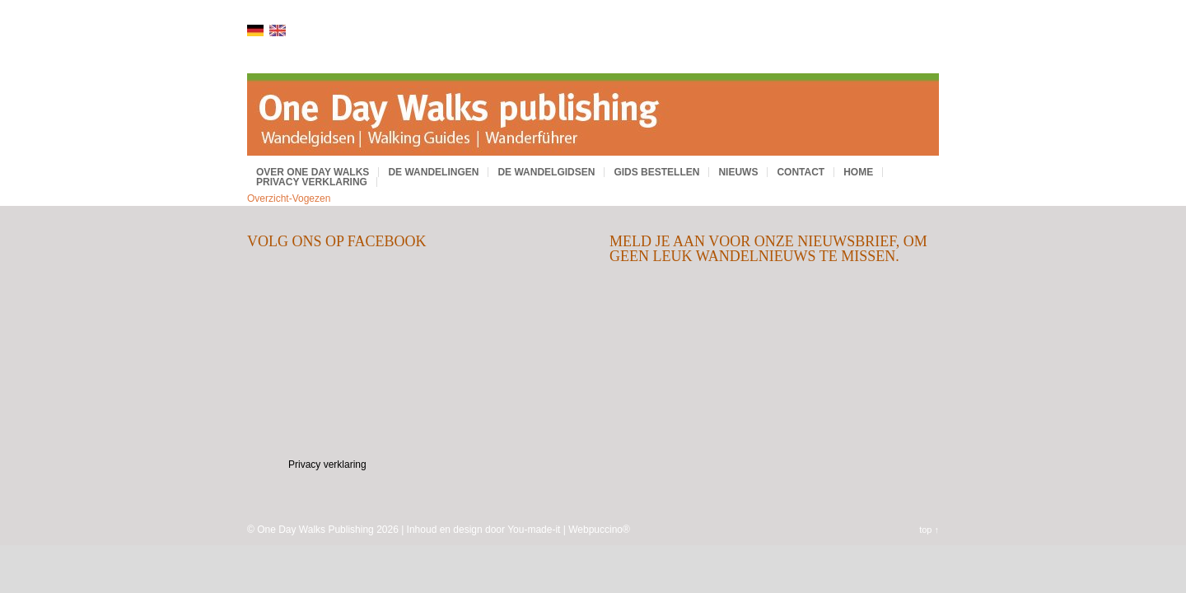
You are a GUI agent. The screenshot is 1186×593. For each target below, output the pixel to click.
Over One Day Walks (312, 172)
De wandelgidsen (546, 172)
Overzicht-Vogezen (288, 198)
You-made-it (533, 529)
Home (858, 172)
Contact (800, 172)
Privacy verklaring (311, 182)
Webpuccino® (599, 529)
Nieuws (738, 172)
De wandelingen (433, 172)
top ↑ (929, 530)
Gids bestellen (656, 172)
